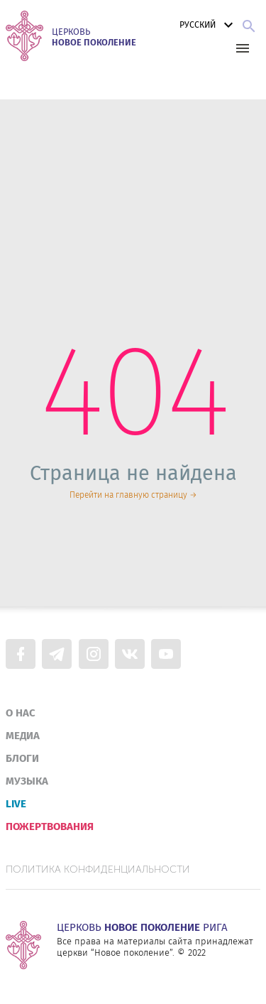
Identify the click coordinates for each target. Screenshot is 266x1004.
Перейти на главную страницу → (133, 495)
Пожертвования (50, 826)
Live (16, 803)
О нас (20, 712)
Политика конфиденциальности (98, 870)
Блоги (22, 758)
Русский (208, 24)
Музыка (27, 781)
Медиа (23, 735)
